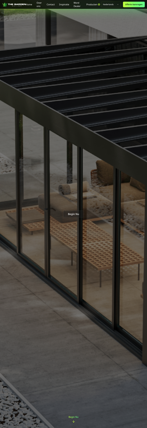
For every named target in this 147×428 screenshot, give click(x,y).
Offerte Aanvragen (134, 4)
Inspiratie (64, 4)
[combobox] (111, 4)
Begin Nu (73, 214)
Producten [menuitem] (91, 4)
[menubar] (92, 4)
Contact (51, 4)
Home (29, 4)
